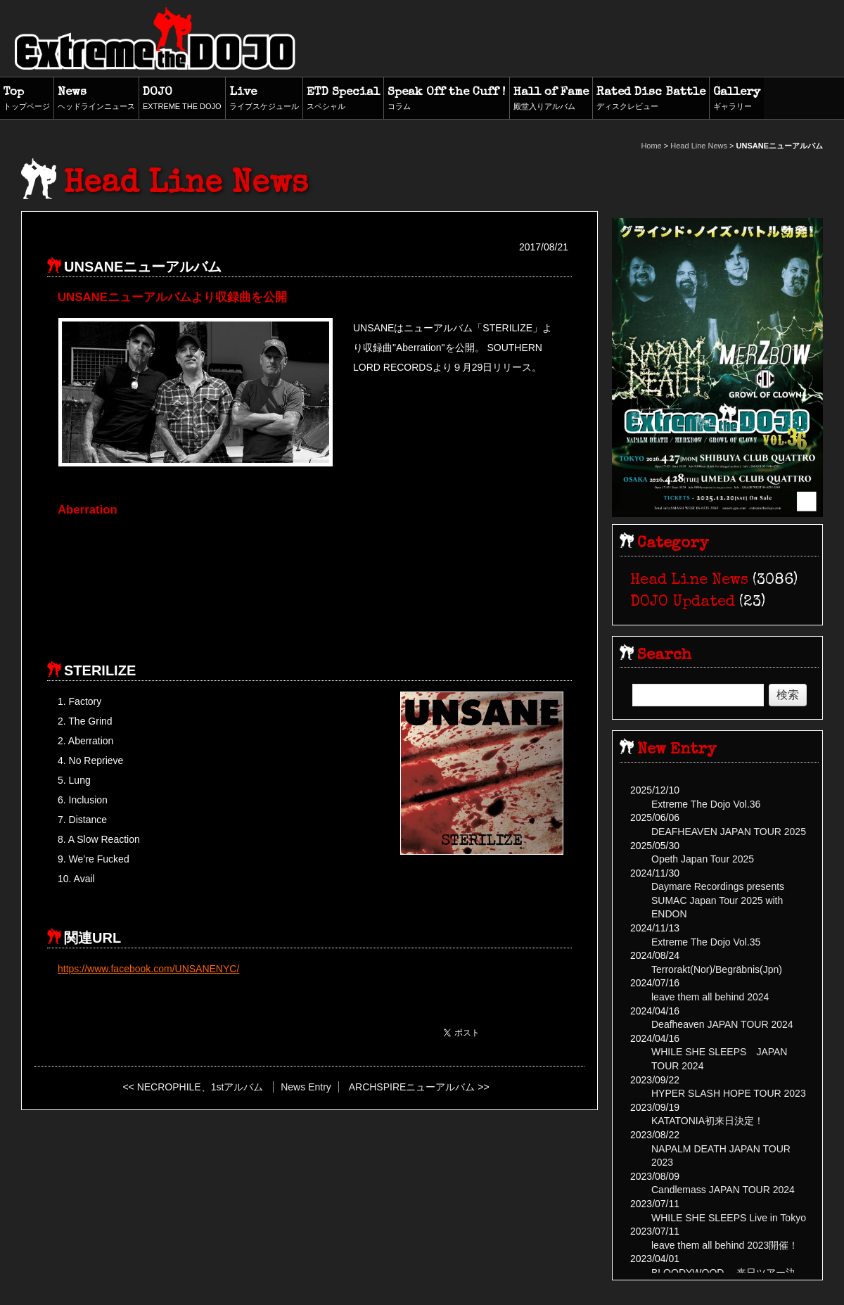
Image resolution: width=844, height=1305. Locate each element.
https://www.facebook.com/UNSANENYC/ (148, 968)
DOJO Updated (682, 603)
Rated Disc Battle (650, 99)
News (96, 99)
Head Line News (698, 145)
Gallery (736, 99)
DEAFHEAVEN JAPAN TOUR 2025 (728, 831)
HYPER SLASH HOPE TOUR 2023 (728, 1093)
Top (27, 99)
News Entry (306, 1087)
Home (651, 145)
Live (264, 99)
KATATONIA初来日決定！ (707, 1120)
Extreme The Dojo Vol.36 (705, 804)
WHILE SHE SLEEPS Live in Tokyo (728, 1217)
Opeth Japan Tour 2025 (702, 859)
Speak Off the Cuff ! (447, 99)
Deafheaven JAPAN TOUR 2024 (722, 1024)
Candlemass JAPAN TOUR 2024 (723, 1189)
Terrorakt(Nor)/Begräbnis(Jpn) (716, 969)
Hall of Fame (551, 99)
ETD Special (343, 99)
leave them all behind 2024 (710, 996)
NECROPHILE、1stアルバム (200, 1087)
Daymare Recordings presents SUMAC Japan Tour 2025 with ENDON (717, 900)
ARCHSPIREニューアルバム (412, 1087)
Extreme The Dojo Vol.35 (705, 942)
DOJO (182, 99)
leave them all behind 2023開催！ (724, 1245)
